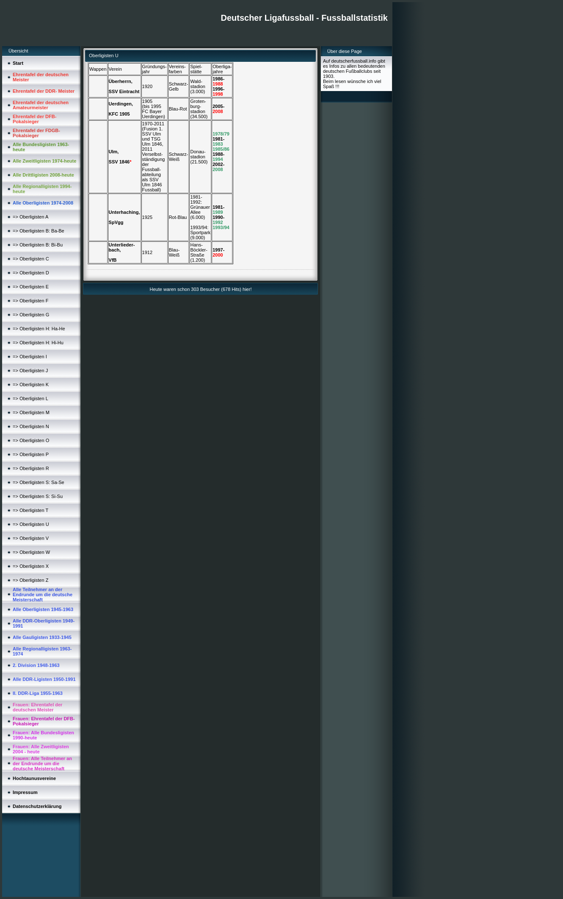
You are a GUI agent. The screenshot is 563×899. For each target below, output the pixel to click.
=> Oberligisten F (30, 300)
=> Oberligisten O (31, 440)
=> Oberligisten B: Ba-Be (38, 230)
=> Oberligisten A (30, 216)
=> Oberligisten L (30, 398)
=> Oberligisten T (30, 510)
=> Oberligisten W (31, 552)
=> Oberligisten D (31, 272)
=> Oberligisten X (31, 566)
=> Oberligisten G (31, 314)
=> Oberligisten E (31, 286)
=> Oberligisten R (31, 468)
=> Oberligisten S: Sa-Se (38, 482)
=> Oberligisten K (31, 384)
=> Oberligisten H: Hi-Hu (38, 342)
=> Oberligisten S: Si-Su (38, 496)
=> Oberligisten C (31, 258)
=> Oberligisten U (31, 524)
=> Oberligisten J (30, 370)
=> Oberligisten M (31, 412)
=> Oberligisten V (31, 538)
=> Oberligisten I (30, 356)
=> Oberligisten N (31, 426)
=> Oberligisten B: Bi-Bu (38, 244)
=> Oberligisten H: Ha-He (39, 328)
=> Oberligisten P (31, 454)
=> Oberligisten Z (30, 580)
